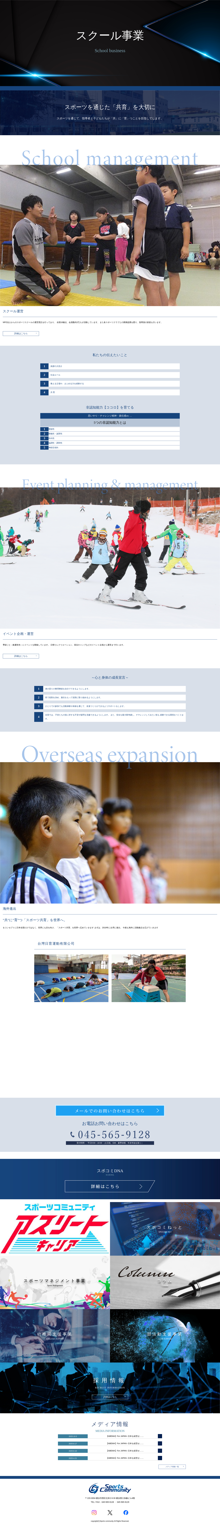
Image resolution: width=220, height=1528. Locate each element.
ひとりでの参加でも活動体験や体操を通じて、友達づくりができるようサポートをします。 (85, 706)
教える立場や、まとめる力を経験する (67, 384)
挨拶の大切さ (56, 366)
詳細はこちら (25, 333)
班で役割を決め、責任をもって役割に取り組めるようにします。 (73, 697)
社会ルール (55, 375)
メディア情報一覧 (174, 1466)
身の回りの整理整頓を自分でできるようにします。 (67, 689)
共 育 (53, 392)
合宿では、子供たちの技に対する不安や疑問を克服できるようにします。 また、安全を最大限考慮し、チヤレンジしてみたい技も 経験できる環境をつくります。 (114, 717)
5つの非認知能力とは (110, 422)
